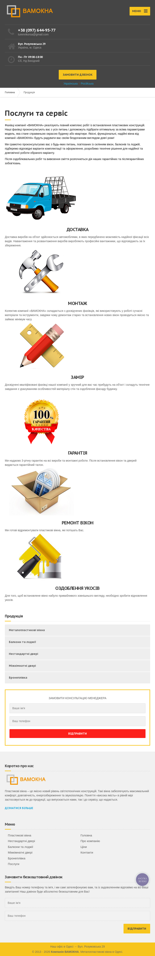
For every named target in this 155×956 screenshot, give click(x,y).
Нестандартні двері (23, 654)
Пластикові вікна (19, 835)
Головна (10, 92)
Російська (87, 83)
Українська (71, 83)
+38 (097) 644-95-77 (37, 30)
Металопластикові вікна (27, 630)
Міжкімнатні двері (22, 666)
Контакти (87, 852)
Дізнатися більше (19, 808)
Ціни (84, 847)
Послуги (13, 864)
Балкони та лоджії (22, 642)
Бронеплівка (18, 677)
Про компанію (90, 841)
